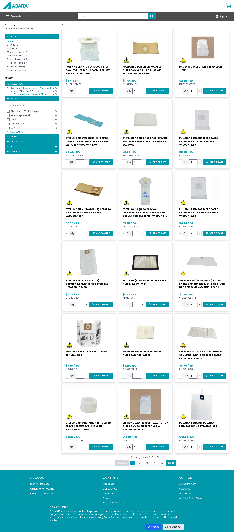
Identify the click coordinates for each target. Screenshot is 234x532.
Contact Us (110, 488)
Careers (107, 498)
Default (11, 41)
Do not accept (173, 527)
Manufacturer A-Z (17, 52)
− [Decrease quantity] (67, 90)
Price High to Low (16, 70)
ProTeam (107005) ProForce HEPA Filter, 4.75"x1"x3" (144, 282)
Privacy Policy (102, 517)
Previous (122, 463)
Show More (15, 132)
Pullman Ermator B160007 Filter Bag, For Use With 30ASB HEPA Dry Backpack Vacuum (88, 70)
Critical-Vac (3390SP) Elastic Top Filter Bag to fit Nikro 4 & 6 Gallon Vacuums (145, 426)
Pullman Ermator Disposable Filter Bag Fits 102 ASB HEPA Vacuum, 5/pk (198, 141)
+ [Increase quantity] (86, 90)
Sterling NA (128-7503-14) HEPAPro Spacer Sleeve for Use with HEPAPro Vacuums (88, 426)
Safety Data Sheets (191, 498)
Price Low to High (16, 66)
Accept (153, 527)
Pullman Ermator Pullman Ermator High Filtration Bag (198, 425)
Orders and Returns (42, 488)
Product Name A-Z (17, 59)
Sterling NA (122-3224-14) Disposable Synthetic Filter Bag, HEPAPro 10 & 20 (87, 284)
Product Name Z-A (17, 63)
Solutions (184, 488)
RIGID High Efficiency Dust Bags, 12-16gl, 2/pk (87, 353)
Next (171, 463)
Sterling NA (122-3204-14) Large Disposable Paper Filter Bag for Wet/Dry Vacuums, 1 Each (87, 141)
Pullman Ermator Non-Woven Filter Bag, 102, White (142, 353)
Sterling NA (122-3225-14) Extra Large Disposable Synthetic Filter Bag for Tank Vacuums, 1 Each (202, 284)
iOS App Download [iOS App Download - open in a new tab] (41, 493)
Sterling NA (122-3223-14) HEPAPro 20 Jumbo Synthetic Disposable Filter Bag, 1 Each (201, 355)
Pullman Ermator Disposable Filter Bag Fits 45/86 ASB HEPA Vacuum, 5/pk (198, 212)
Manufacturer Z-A (17, 55)
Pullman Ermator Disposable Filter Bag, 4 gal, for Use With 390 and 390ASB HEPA (143, 70)
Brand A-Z (12, 45)
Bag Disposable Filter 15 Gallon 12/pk (200, 69)
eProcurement (188, 483)
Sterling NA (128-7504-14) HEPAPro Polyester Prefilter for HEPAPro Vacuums (145, 141)
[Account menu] (221, 16)
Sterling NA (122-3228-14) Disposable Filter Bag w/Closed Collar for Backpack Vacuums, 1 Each (144, 213)
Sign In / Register (40, 483)
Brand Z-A (12, 48)
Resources (185, 493)
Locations (109, 493)
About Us (108, 483)
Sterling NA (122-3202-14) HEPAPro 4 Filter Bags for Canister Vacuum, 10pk (88, 212)
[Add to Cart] (101, 91)
